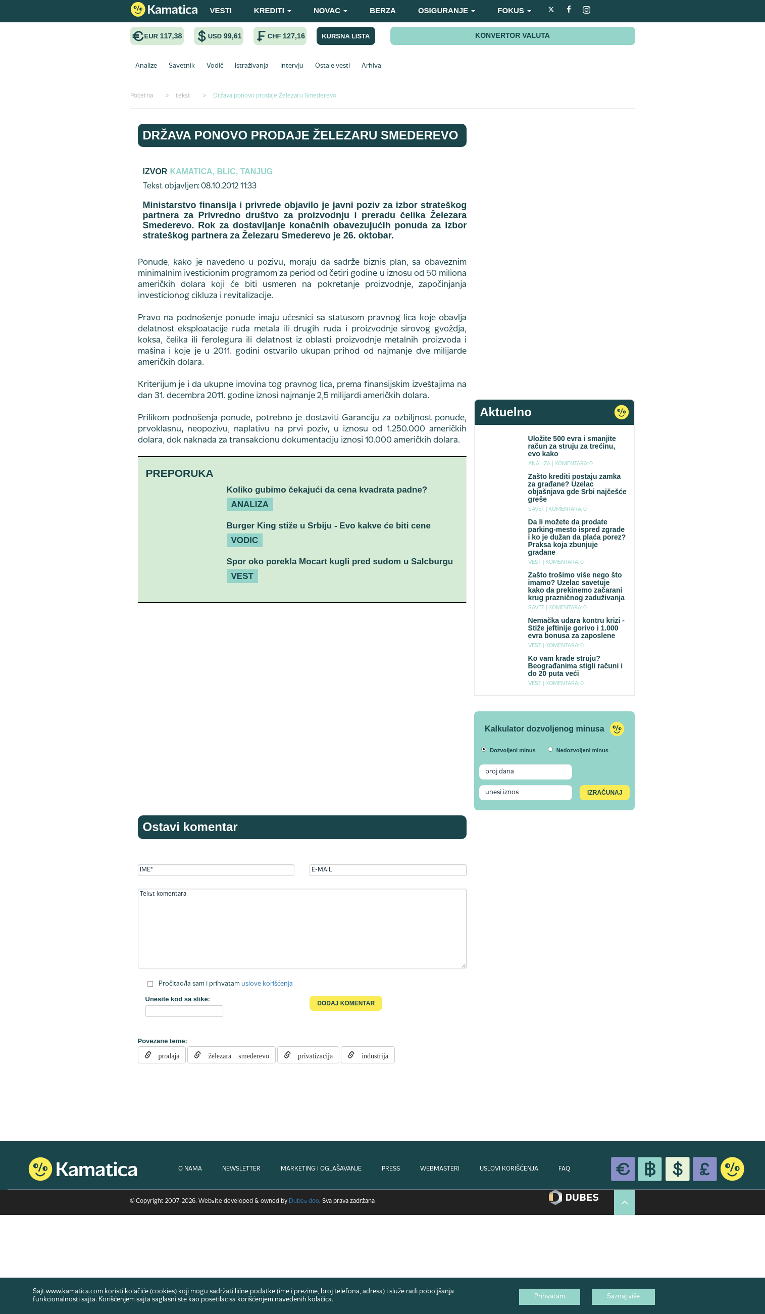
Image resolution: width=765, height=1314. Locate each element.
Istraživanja (252, 66)
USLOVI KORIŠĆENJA (509, 1169)
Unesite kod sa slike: (178, 999)
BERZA (383, 10)
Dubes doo (304, 1201)
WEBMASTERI (440, 1169)
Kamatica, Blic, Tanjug (221, 171)
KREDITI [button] (272, 10)
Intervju (291, 66)
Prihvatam (549, 1297)
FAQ (564, 1169)
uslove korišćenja (267, 984)
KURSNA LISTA (346, 36)
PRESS (391, 1169)
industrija (371, 1055)
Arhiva (371, 66)
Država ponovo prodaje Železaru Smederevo (300, 135)
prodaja (165, 1055)
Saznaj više (623, 1297)
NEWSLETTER (241, 1169)
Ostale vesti (332, 66)
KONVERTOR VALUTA (512, 35)
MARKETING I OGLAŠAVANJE (321, 1169)
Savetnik (182, 66)
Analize (146, 66)
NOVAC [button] (330, 10)
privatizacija (312, 1055)
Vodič (215, 66)
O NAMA (190, 1169)
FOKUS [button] (514, 10)
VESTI (221, 10)
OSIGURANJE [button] (446, 10)
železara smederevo (235, 1055)
